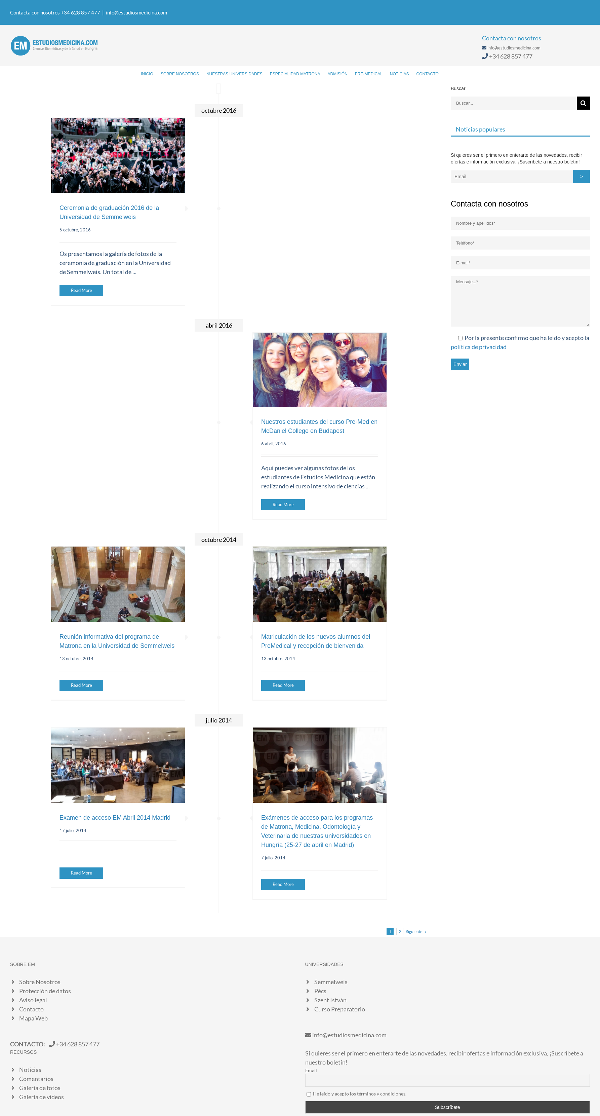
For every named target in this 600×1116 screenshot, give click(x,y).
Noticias (30, 1069)
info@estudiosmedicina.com (136, 12)
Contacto (31, 1009)
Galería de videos (41, 1097)
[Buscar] (449, 73)
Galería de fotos (40, 1087)
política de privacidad (479, 346)
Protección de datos (45, 991)
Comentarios (36, 1078)
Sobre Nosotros (40, 981)
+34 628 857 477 (510, 56)
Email (311, 1070)
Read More (81, 290)
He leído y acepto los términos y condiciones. (359, 1093)
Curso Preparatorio (339, 1009)
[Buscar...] (514, 103)
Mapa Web (33, 1018)
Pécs (320, 991)
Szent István (330, 1000)
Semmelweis (331, 981)
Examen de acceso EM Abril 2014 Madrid (114, 817)
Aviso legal (33, 1000)
